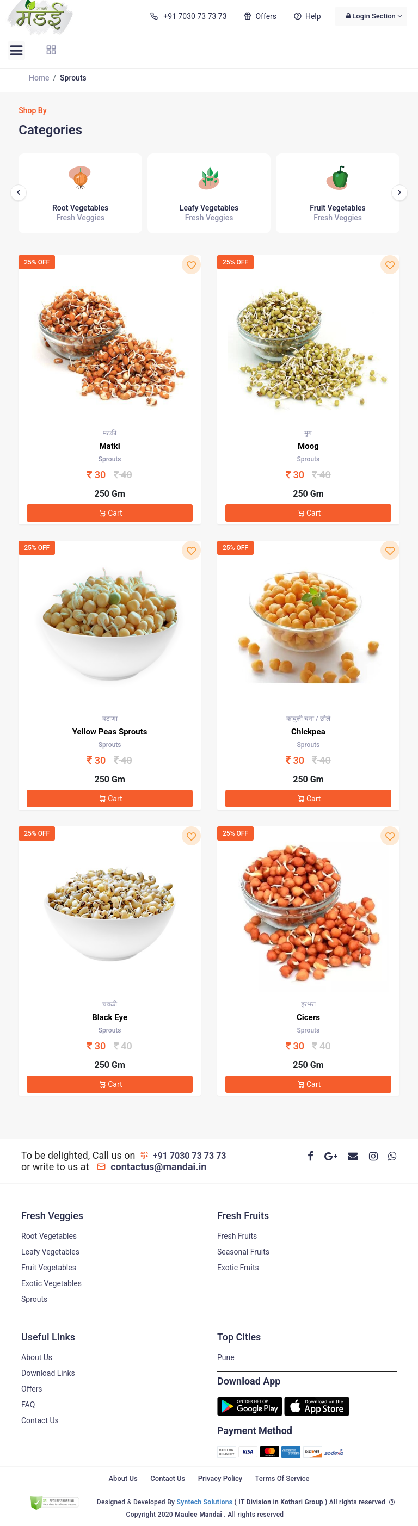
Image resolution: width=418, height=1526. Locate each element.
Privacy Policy (220, 1478)
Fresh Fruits (237, 1236)
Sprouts (34, 1299)
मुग (308, 433)
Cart (109, 513)
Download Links (48, 1373)
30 (112, 474)
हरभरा (308, 1004)
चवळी (109, 1004)
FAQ (28, 1404)
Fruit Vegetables (48, 1267)
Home (39, 77)
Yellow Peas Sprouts (109, 732)
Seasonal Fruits (243, 1251)
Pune (226, 1357)
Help (306, 16)
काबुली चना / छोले (308, 718)
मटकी (109, 433)
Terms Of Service (282, 1478)
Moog (308, 446)
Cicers (308, 1017)
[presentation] (18, 192)
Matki (109, 446)
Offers (259, 16)
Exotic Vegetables (51, 1283)
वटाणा (110, 718)
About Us (36, 1357)
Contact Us (40, 1420)
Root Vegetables (49, 1236)
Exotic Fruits (238, 1267)
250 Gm (109, 494)
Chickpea (308, 732)
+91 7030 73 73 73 (187, 16)
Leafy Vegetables (50, 1251)
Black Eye (109, 1017)
